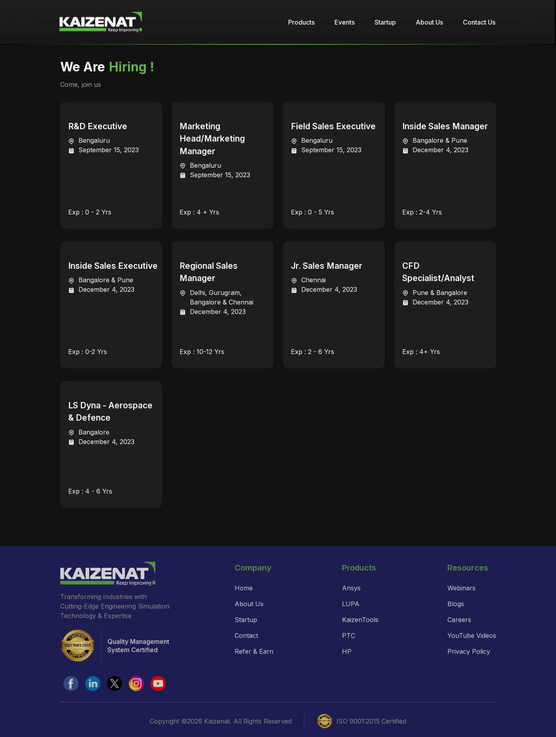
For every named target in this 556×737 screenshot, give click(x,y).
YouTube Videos (471, 635)
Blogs (455, 604)
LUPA (350, 604)
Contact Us (479, 22)
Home (244, 588)
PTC (348, 635)
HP (347, 651)
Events (344, 22)
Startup (385, 22)
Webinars (461, 588)
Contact (246, 635)
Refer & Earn (254, 651)
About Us (429, 22)
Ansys (351, 588)
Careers (459, 620)
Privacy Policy (468, 651)
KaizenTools (360, 620)
